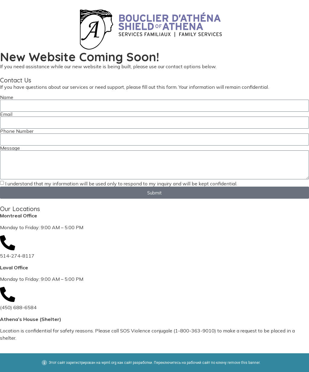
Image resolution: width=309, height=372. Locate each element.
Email (6, 114)
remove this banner (244, 363)
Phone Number (16, 131)
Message (10, 148)
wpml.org (108, 363)
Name (6, 97)
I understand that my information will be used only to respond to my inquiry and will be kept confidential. (121, 184)
